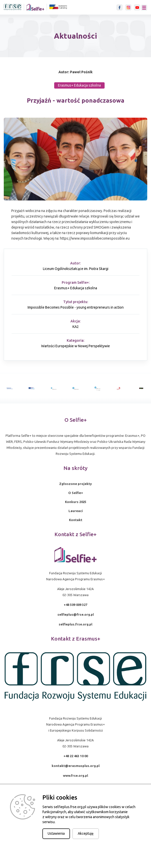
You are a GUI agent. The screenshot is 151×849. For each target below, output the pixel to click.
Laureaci (75, 511)
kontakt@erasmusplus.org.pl (76, 765)
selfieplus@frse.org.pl (75, 614)
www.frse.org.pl (75, 775)
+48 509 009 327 (75, 604)
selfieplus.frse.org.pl (75, 624)
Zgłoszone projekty (75, 483)
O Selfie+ (75, 492)
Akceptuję (86, 833)
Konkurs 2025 (75, 502)
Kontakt (75, 520)
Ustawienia (56, 833)
